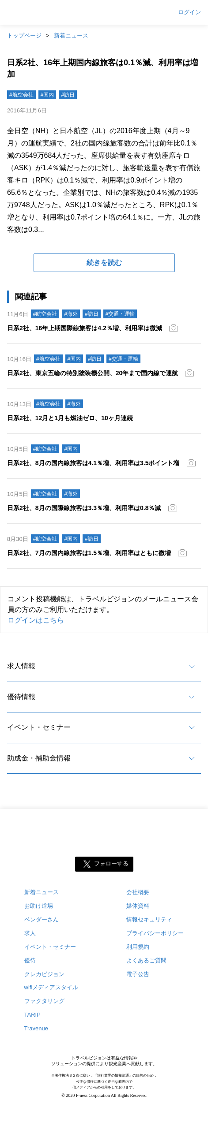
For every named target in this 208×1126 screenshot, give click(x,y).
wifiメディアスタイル (51, 987)
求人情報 (21, 666)
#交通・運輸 (120, 314)
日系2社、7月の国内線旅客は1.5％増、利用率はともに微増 (89, 552)
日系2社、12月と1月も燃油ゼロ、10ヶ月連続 (70, 417)
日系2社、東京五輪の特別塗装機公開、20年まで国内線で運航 (92, 373)
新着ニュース (71, 35)
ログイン (189, 12)
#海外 (71, 314)
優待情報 (21, 697)
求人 (30, 933)
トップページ (24, 35)
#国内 (47, 95)
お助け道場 (38, 905)
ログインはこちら (36, 620)
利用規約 (137, 946)
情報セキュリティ (149, 919)
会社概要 (137, 892)
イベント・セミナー (39, 727)
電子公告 (137, 974)
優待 (30, 960)
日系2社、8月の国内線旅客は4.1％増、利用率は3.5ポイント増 (93, 462)
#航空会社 (21, 95)
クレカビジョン (44, 974)
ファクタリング (44, 1001)
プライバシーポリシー (155, 933)
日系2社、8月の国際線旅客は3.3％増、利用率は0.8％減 (84, 507)
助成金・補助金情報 (39, 758)
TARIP (32, 1014)
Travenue (36, 1028)
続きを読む (104, 262)
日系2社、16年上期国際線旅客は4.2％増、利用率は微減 (84, 328)
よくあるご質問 (146, 960)
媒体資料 (137, 905)
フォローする (111, 863)
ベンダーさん (41, 919)
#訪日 (68, 95)
